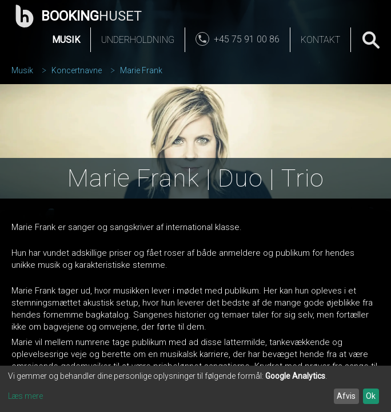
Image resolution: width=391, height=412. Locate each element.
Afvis (346, 396)
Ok (371, 396)
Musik (66, 39)
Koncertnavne (76, 70)
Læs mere (25, 396)
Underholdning (137, 39)
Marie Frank (141, 70)
